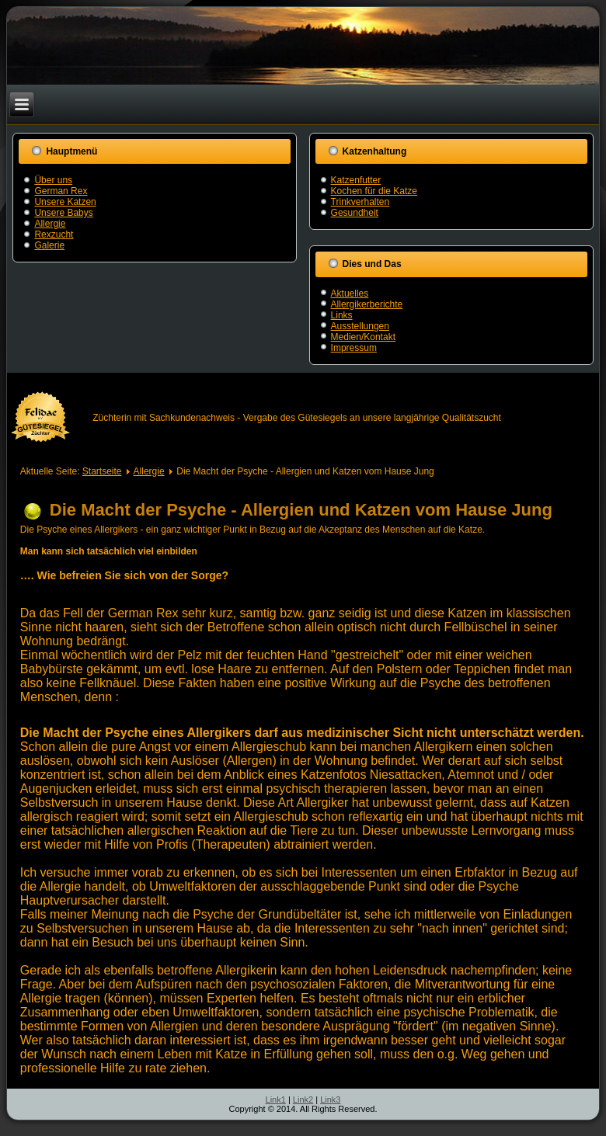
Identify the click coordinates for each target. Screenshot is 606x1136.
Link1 (276, 1099)
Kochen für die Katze (374, 191)
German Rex (60, 191)
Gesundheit (354, 212)
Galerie (49, 245)
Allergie (49, 223)
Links (342, 315)
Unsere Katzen (65, 201)
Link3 (330, 1099)
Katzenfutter (356, 180)
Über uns (53, 180)
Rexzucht (53, 234)
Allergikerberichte (367, 304)
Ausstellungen (360, 326)
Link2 (303, 1099)
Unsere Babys (63, 212)
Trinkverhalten (360, 201)
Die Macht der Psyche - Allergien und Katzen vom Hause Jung (301, 509)
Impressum (354, 347)
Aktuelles (350, 293)
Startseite (102, 471)
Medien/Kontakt (363, 337)
